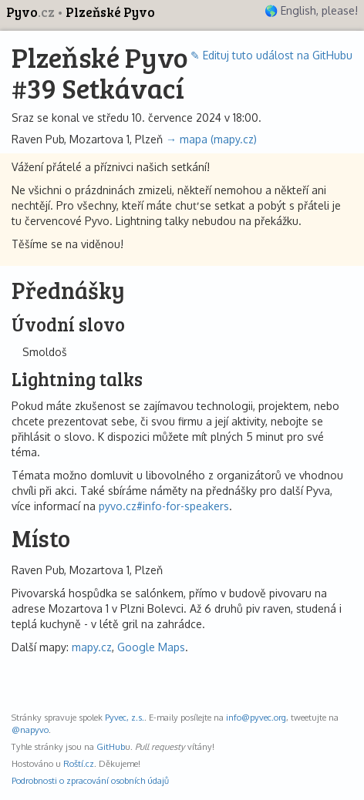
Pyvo (31, 12)
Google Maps (151, 647)
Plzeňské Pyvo (110, 12)
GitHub (110, 746)
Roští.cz (78, 763)
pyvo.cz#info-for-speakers (164, 506)
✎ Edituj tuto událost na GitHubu (271, 55)
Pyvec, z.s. (124, 717)
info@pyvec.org (256, 717)
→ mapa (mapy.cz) (211, 139)
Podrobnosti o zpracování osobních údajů (90, 780)
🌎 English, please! (311, 10)
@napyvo (30, 729)
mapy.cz (92, 647)
